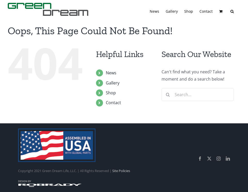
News (111, 73)
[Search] (168, 94)
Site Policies (121, 170)
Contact (113, 102)
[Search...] (198, 94)
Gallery (112, 83)
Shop (111, 93)
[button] (232, 11)
